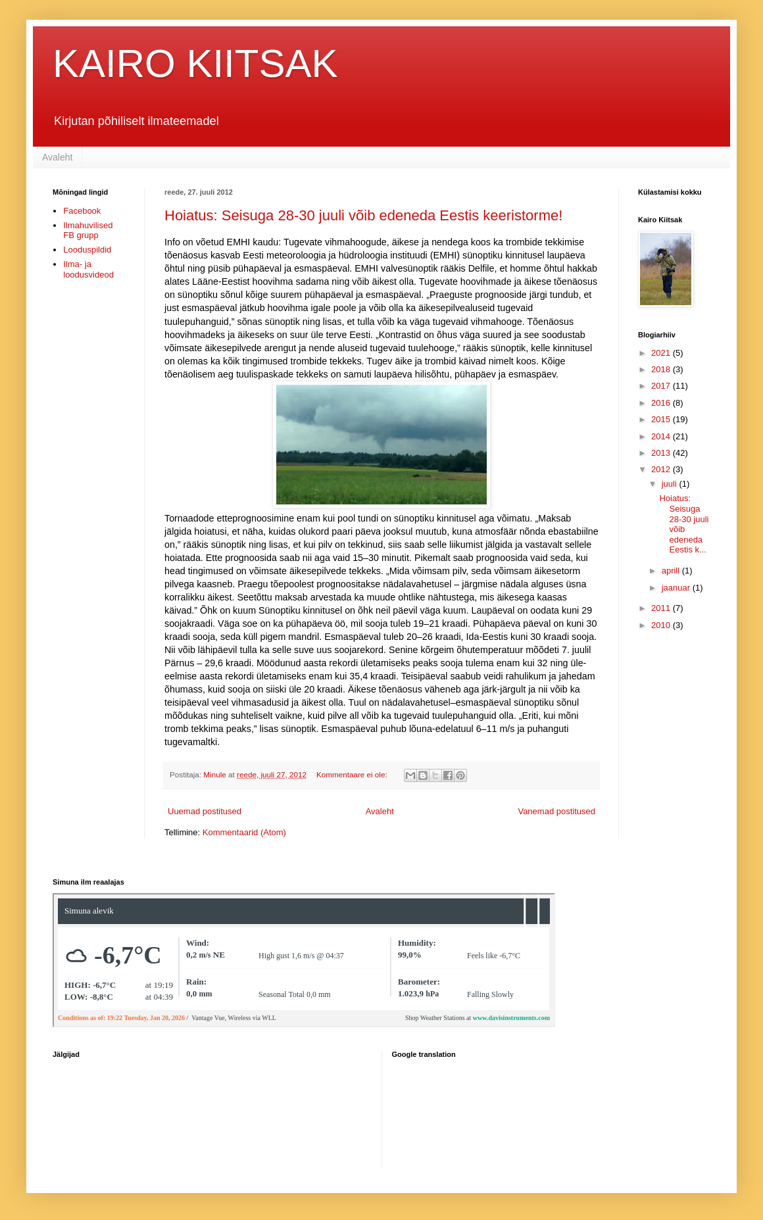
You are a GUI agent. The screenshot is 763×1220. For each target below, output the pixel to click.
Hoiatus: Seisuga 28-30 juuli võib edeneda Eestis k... (683, 523)
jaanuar (677, 588)
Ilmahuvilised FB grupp (87, 230)
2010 (662, 625)
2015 (662, 419)
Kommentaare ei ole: (352, 774)
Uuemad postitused (204, 811)
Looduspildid (87, 250)
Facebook (82, 211)
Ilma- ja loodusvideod (88, 269)
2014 (662, 436)
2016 (662, 403)
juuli (670, 484)
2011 (662, 608)
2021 (662, 353)
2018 (662, 369)
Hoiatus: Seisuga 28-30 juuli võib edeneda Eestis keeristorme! (363, 215)
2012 (662, 469)
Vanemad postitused (556, 811)
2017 (662, 386)
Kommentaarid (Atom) (244, 832)
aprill (672, 570)
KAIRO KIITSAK (195, 63)
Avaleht (57, 157)
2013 (662, 453)
